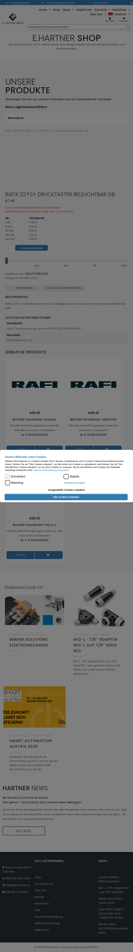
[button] (74, 482)
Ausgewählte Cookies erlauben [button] (66, 490)
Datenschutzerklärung (44, 470)
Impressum (63, 470)
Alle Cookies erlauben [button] (66, 497)
